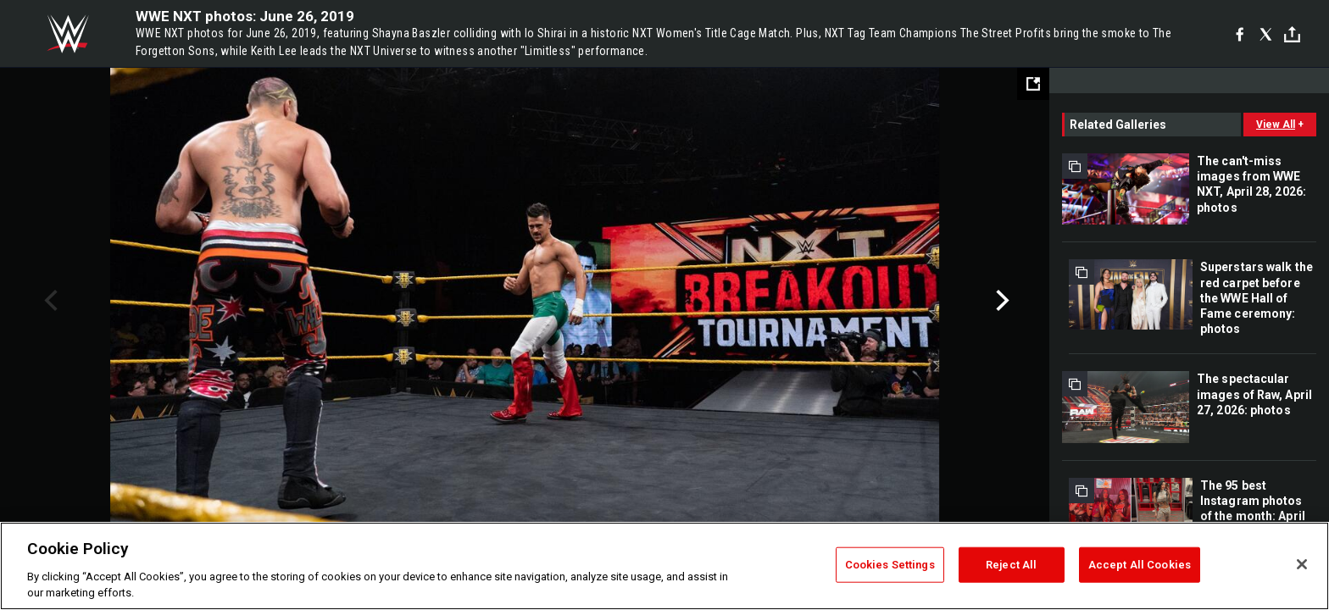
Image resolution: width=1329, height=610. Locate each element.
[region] (664, 566)
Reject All (1011, 564)
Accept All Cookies (1139, 564)
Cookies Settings (890, 564)
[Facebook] (1239, 33)
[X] (1266, 33)
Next (1000, 300)
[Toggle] (1292, 34)
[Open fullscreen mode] (1033, 84)
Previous (49, 300)
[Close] (1302, 564)
